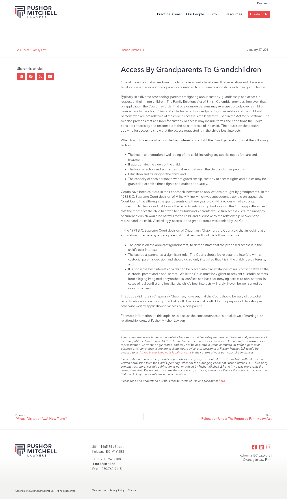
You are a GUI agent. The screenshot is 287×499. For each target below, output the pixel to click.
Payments (263, 11)
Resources (233, 22)
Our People (195, 22)
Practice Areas (169, 22)
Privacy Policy (117, 490)
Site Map (133, 490)
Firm (214, 22)
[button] (21, 77)
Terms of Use (99, 490)
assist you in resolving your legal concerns (163, 352)
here (222, 381)
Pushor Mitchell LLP (133, 50)
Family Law (39, 50)
